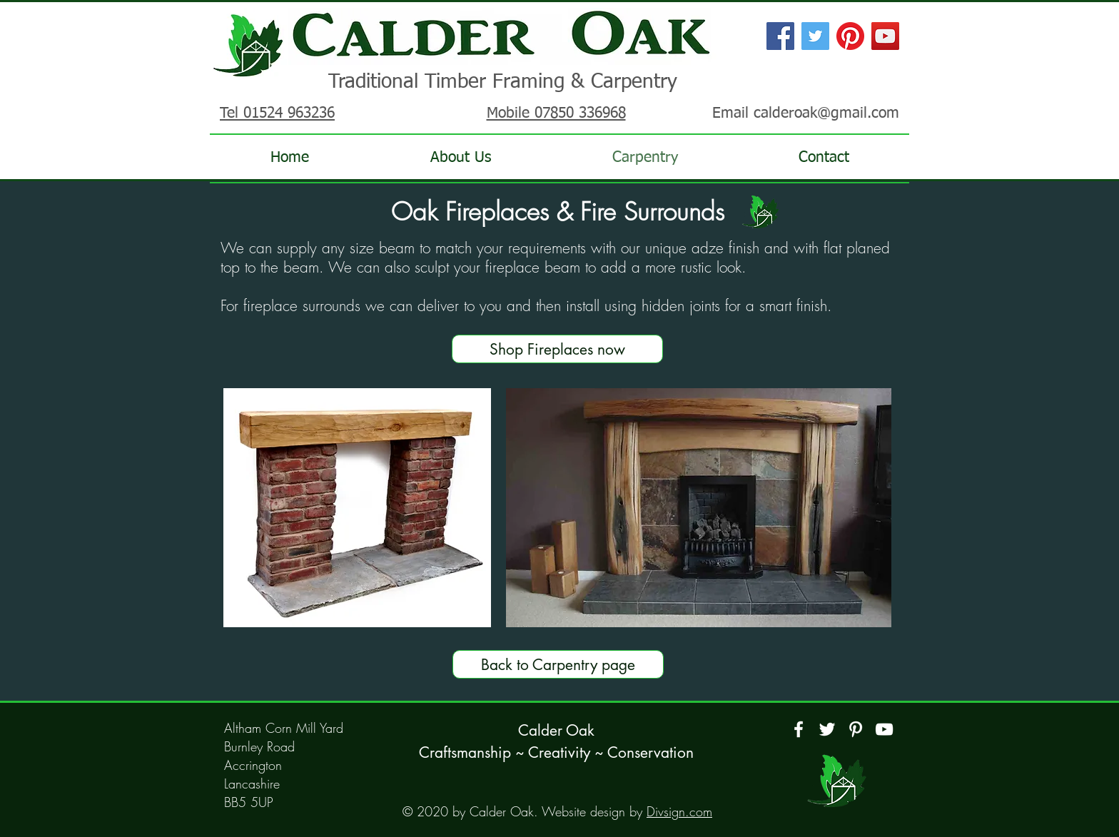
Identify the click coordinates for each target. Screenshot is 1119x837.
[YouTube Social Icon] (885, 36)
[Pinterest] (850, 36)
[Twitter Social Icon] (815, 36)
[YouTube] (884, 729)
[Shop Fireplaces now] (557, 349)
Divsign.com (679, 811)
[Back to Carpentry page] (558, 664)
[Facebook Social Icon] (780, 36)
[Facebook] (798, 729)
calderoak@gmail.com (826, 113)
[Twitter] (827, 729)
